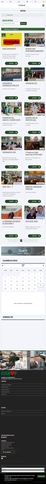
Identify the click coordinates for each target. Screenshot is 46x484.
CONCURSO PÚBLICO (6, 384)
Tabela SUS (4, 394)
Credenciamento (5, 389)
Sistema (3, 413)
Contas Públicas (5, 387)
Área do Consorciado (6, 411)
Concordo (41, 476)
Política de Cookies (21, 480)
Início (4, 15)
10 (31, 240)
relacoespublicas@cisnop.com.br (12, 449)
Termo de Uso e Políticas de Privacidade (12, 461)
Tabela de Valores (5, 392)
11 (34, 240)
